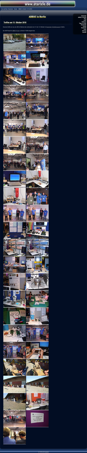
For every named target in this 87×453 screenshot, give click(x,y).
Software (84, 22)
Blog (85, 19)
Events (84, 26)
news (85, 20)
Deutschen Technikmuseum (53, 27)
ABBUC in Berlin (82, 17)
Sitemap (84, 31)
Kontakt (84, 32)
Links (85, 29)
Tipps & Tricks (82, 23)
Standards (83, 28)
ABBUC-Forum (15, 30)
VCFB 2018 (29, 27)
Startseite (83, 16)
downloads (83, 25)
